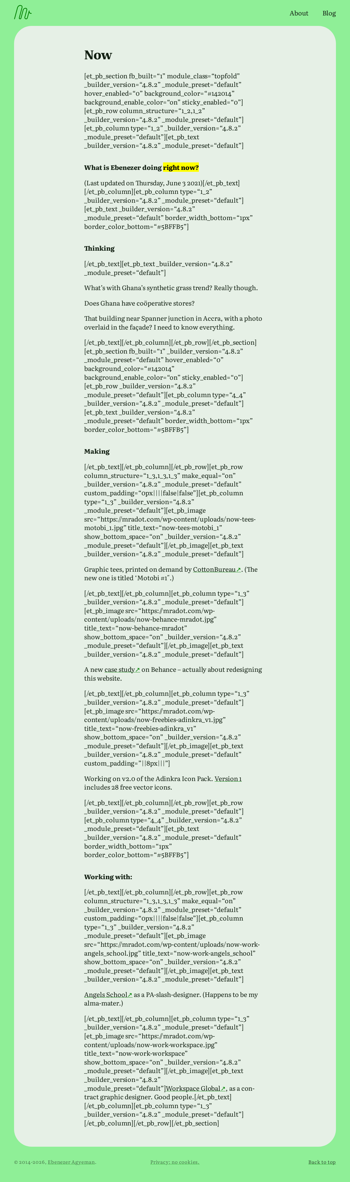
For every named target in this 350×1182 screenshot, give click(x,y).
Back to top (322, 1161)
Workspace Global (193, 1088)
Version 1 (228, 778)
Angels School (105, 994)
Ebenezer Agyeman (71, 1161)
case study (120, 669)
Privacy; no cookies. (175, 1161)
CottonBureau (214, 569)
